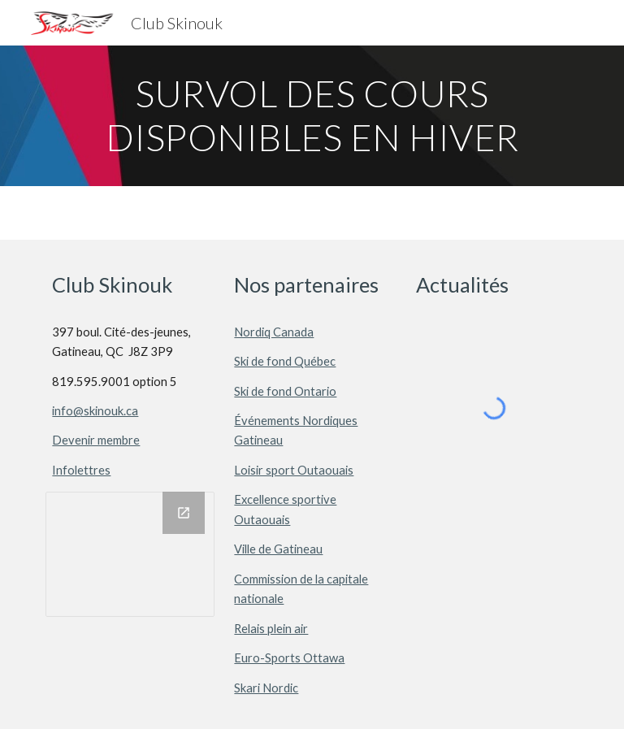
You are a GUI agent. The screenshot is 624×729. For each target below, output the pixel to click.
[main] (312, 116)
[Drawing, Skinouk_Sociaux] (130, 554)
